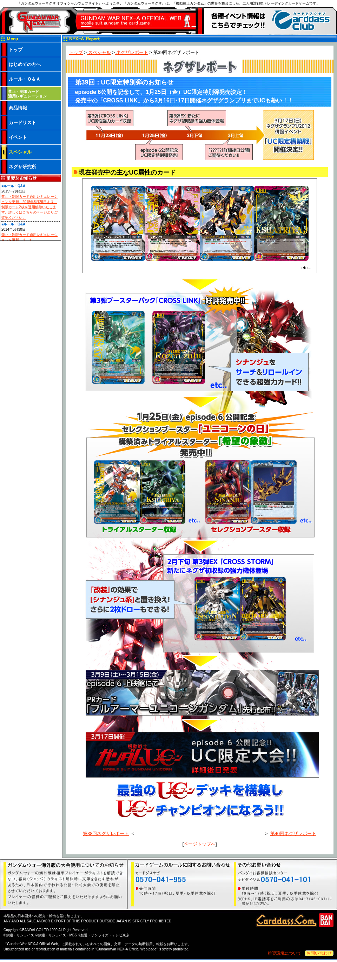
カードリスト (22, 122)
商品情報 (18, 107)
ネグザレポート (131, 52)
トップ (76, 52)
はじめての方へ (25, 64)
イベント (18, 137)
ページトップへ (200, 844)
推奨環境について (285, 953)
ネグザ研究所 (22, 166)
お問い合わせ (319, 953)
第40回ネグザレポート (293, 833)
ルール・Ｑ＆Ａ (24, 79)
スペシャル (99, 52)
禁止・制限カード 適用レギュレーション (27, 93)
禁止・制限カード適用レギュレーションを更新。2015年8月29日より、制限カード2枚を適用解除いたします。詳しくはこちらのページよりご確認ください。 (29, 207)
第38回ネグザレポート (106, 833)
